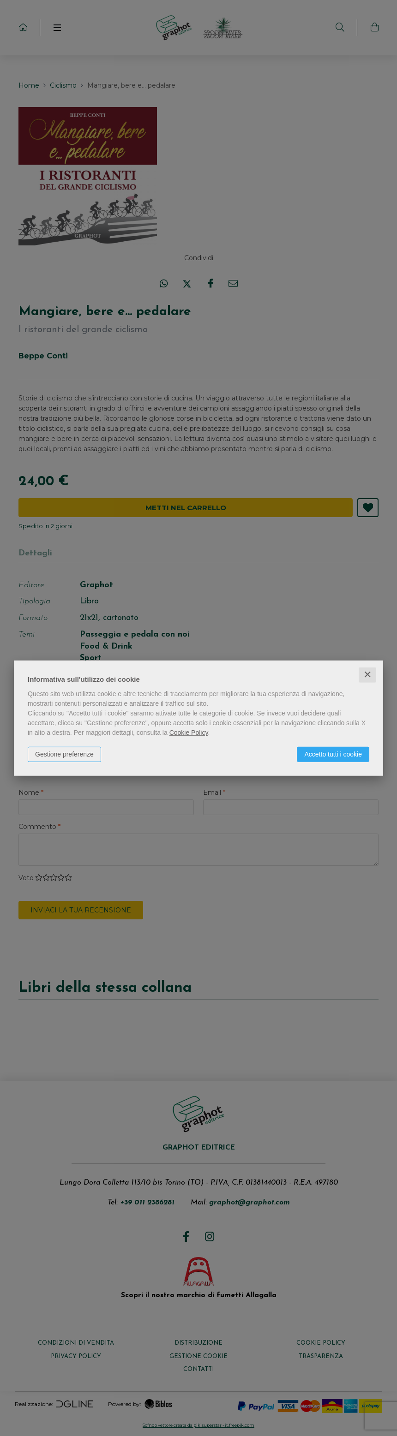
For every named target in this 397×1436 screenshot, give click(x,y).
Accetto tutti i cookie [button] (333, 754)
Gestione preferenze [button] (64, 754)
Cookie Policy (188, 732)
